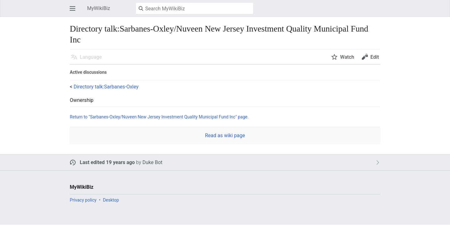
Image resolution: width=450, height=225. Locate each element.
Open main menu (74, 11)
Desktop (111, 200)
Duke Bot (152, 162)
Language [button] (91, 57)
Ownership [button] (81, 100)
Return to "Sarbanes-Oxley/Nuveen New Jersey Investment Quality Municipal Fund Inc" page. (159, 116)
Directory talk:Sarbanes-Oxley (105, 87)
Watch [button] (347, 57)
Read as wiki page (225, 135)
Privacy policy (83, 200)
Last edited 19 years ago (107, 162)
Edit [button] (374, 57)
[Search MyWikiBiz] (194, 8)
